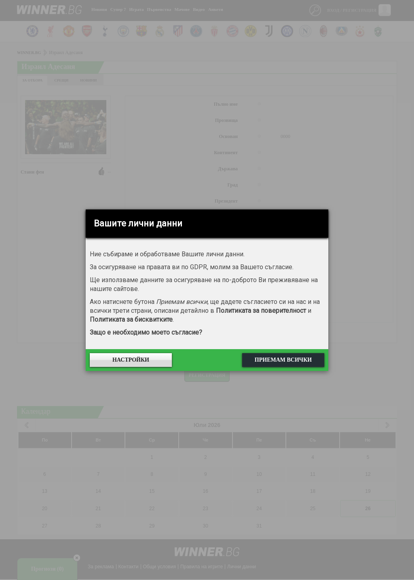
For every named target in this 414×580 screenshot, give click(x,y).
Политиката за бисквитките (131, 319)
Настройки (130, 360)
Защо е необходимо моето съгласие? (146, 332)
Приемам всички (283, 360)
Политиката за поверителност (261, 310)
